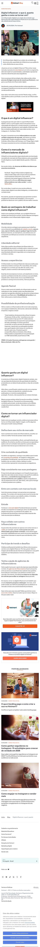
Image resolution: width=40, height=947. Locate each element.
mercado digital (13, 508)
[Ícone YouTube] (6, 876)
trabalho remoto (27, 229)
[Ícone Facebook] (20, 876)
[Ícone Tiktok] (10, 876)
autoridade (18, 70)
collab (3, 529)
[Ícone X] (17, 876)
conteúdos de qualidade (10, 457)
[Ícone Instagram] (2, 876)
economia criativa (6, 593)
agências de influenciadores (17, 569)
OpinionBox (8, 184)
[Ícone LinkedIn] (13, 876)
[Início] (17, 2)
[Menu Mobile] (2, 3)
